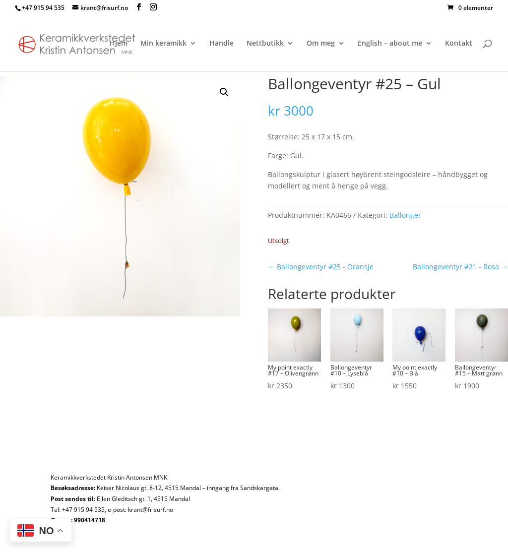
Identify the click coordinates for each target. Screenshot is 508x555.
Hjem (118, 44)
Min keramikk (163, 44)
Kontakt (458, 44)
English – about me (390, 44)
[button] (224, 92)
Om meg (321, 44)
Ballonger (405, 215)
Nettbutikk (265, 44)
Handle (221, 44)
